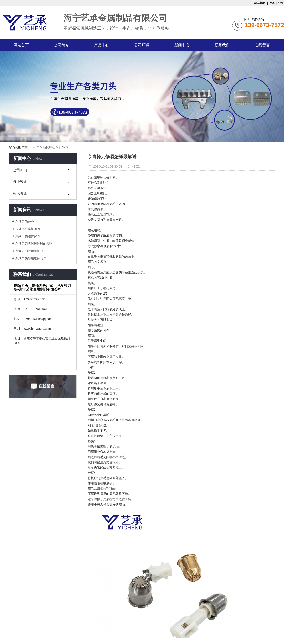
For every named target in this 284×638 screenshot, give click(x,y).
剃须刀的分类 (24, 221)
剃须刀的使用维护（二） (32, 258)
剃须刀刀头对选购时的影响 (34, 243)
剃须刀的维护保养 (27, 236)
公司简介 (61, 45)
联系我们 (222, 45)
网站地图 (260, 3)
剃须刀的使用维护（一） (32, 251)
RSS (272, 3)
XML (281, 3)
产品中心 (101, 45)
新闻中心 (181, 45)
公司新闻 (20, 170)
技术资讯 (20, 193)
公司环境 (141, 45)
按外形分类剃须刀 (27, 229)
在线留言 (262, 45)
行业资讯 (65, 147)
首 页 (35, 147)
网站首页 (21, 45)
